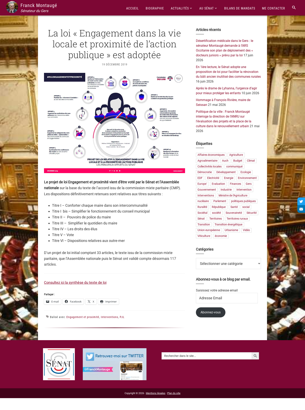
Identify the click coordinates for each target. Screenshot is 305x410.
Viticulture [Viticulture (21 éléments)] (204, 236)
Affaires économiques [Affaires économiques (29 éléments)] (211, 155)
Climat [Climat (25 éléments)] (251, 160)
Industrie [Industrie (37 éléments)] (226, 189)
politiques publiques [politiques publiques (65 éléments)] (243, 201)
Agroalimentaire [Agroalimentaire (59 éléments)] (207, 160)
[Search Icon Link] (294, 7)
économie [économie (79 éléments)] (221, 236)
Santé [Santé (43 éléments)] (234, 207)
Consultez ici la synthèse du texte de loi (75, 282)
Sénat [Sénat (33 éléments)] (201, 218)
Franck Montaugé (38, 5)
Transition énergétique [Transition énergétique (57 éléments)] (228, 224)
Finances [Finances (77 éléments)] (235, 184)
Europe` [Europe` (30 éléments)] (202, 184)
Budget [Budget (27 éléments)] (237, 160)
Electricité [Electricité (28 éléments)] (213, 178)
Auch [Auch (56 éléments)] (225, 160)
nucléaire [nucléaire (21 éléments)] (203, 201)
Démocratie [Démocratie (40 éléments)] (205, 172)
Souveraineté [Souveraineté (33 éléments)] (234, 213)
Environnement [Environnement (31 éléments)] (247, 178)
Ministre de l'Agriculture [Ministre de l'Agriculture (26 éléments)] (233, 195)
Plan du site (173, 393)
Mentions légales (155, 393)
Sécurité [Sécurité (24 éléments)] (252, 213)
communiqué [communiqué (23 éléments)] (234, 166)
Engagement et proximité (83, 317)
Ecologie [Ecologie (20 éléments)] (246, 172)
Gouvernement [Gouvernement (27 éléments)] (207, 189)
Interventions (109, 317)
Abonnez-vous (211, 312)
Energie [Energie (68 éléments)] (228, 178)
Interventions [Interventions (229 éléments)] (206, 195)
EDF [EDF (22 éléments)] (200, 178)
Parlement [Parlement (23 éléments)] (219, 201)
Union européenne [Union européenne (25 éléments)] (209, 230)
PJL (122, 317)
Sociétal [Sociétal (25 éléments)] (202, 213)
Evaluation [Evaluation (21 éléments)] (218, 184)
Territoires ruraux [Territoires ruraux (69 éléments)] (237, 218)
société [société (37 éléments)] (216, 213)
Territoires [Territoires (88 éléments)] (215, 218)
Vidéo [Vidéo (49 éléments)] (246, 230)
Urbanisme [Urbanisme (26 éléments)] (231, 230)
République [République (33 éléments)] (219, 207)
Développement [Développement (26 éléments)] (226, 172)
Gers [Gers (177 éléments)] (249, 184)
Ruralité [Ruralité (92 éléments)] (202, 207)
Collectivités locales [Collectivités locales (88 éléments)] (210, 166)
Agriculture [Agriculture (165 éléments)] (236, 155)
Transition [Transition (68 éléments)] (204, 224)
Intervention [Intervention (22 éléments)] (244, 189)
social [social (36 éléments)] (246, 207)
